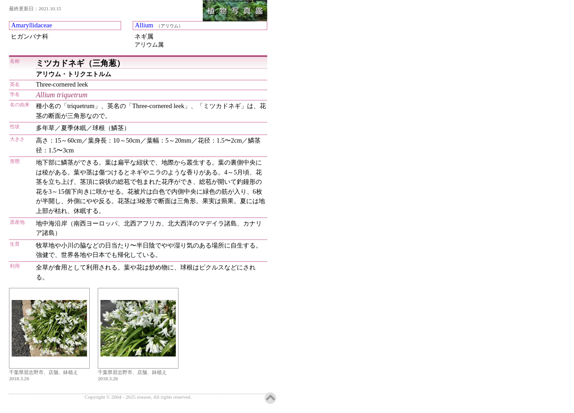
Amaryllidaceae (31, 25)
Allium (144, 25)
